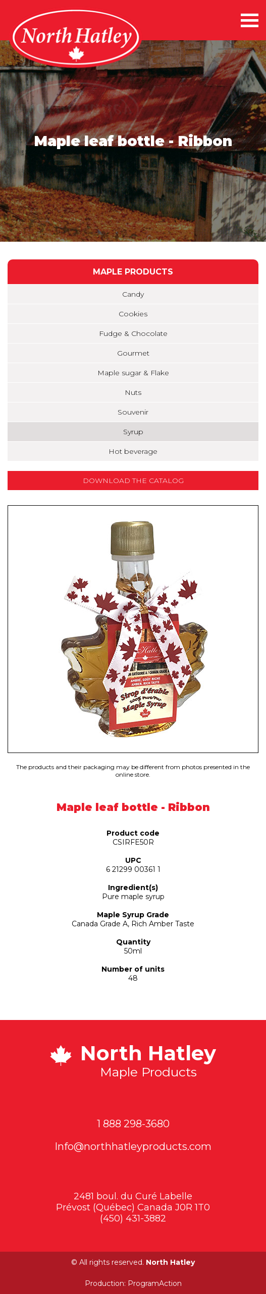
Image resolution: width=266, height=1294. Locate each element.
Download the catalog (133, 480)
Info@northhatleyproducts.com (133, 1146)
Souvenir (133, 412)
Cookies (133, 313)
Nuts (133, 392)
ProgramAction (155, 1283)
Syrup (133, 431)
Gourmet (133, 353)
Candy (133, 294)
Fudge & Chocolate (133, 333)
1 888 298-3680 (133, 1124)
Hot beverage (133, 451)
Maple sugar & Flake (133, 372)
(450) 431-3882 (133, 1218)
